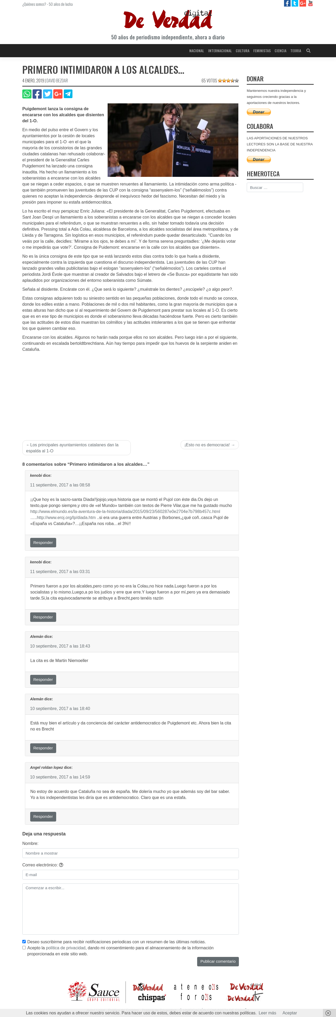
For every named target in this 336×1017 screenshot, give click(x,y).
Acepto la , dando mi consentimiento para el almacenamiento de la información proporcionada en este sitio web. (120, 951)
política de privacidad (65, 948)
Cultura (242, 50)
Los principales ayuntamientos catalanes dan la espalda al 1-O (72, 448)
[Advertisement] (130, 392)
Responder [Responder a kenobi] (43, 542)
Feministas (262, 50)
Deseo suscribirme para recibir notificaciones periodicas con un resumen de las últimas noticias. (116, 942)
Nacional (196, 50)
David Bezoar (57, 80)
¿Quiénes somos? (34, 4)
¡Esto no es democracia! (207, 445)
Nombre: (30, 843)
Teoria (295, 50)
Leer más (267, 1013)
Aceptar (289, 1013)
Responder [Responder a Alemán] (43, 679)
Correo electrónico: (42, 865)
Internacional (220, 50)
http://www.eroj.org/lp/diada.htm (66, 517)
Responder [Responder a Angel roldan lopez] (43, 816)
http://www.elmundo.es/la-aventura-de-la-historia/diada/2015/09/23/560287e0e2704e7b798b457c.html (125, 511)
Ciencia (280, 50)
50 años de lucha (61, 4)
